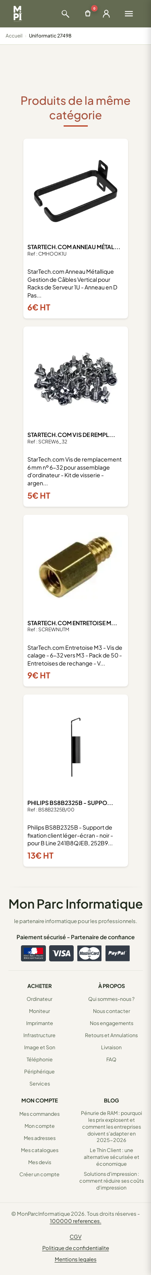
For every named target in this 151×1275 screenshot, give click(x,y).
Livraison (111, 1047)
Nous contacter (111, 1011)
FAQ (111, 1059)
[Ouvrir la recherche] (65, 13)
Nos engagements (111, 1023)
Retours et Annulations (111, 1035)
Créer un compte (39, 1174)
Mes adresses (40, 1138)
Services (39, 1083)
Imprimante (39, 1023)
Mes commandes (39, 1114)
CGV (75, 1236)
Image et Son (39, 1047)
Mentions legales (76, 1259)
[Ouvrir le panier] (88, 13)
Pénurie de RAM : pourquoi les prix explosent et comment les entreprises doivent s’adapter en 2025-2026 (111, 1127)
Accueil (14, 36)
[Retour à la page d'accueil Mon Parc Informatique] (17, 14)
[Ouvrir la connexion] (106, 13)
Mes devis (39, 1162)
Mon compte (40, 1126)
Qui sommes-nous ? (111, 999)
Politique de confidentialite (75, 1248)
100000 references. (75, 1221)
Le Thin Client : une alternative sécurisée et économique (111, 1157)
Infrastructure (39, 1035)
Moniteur (39, 1011)
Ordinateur (39, 999)
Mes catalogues (39, 1150)
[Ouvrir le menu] (129, 13)
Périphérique (39, 1071)
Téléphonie (40, 1059)
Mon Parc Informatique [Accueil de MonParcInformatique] (75, 903)
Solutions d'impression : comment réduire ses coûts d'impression (111, 1181)
